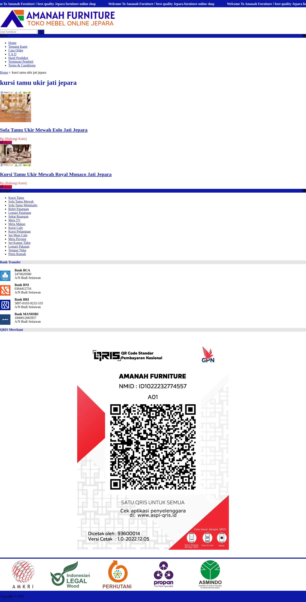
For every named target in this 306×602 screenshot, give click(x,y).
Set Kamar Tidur (19, 243)
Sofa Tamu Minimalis (22, 205)
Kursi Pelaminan (19, 231)
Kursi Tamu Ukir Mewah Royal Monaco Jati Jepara (56, 174)
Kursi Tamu (16, 197)
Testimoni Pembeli (20, 61)
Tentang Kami (17, 46)
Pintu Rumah (17, 254)
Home (12, 43)
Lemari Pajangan (19, 212)
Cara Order (15, 50)
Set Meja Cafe (18, 235)
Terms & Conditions (21, 65)
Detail (6, 142)
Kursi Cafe (15, 228)
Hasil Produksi (18, 58)
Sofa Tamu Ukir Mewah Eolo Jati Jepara (44, 130)
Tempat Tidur (17, 250)
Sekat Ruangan (18, 216)
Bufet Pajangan (18, 209)
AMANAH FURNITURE (42, 596)
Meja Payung (17, 239)
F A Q (12, 54)
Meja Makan (16, 224)
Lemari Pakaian (18, 246)
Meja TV (14, 220)
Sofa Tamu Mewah (21, 201)
